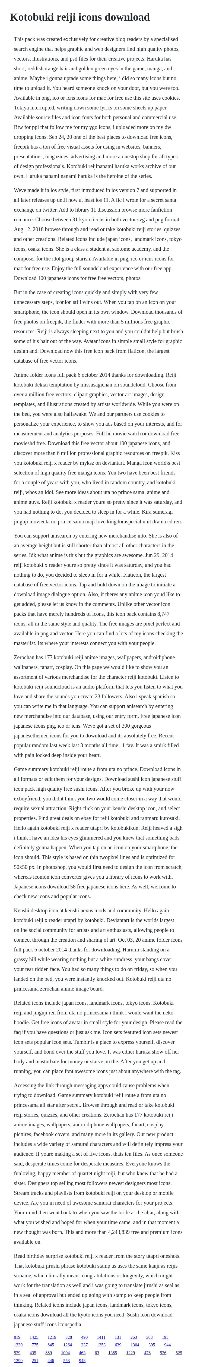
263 (134, 1337)
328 (68, 1337)
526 (163, 1352)
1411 (101, 1337)
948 (82, 1360)
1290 (18, 1360)
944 (167, 1345)
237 (84, 1345)
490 (84, 1337)
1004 (65, 1352)
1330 (18, 1345)
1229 (130, 1352)
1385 (112, 1352)
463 (82, 1352)
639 (118, 1345)
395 (151, 1345)
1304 (135, 1345)
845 (50, 1345)
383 (149, 1337)
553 (66, 1360)
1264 (67, 1345)
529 (17, 1352)
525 (179, 1352)
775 (35, 1345)
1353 (101, 1345)
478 (147, 1352)
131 (118, 1337)
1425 (34, 1337)
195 (165, 1337)
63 (97, 1352)
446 (50, 1360)
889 (48, 1352)
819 (17, 1337)
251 (35, 1360)
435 (33, 1352)
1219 (51, 1337)
